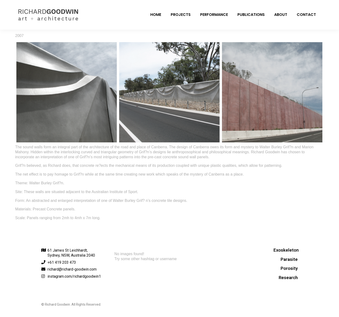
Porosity (289, 268)
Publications (251, 14)
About (280, 14)
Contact (306, 14)
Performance (214, 14)
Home (155, 14)
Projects (181, 14)
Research (288, 277)
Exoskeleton (286, 250)
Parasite (289, 259)
